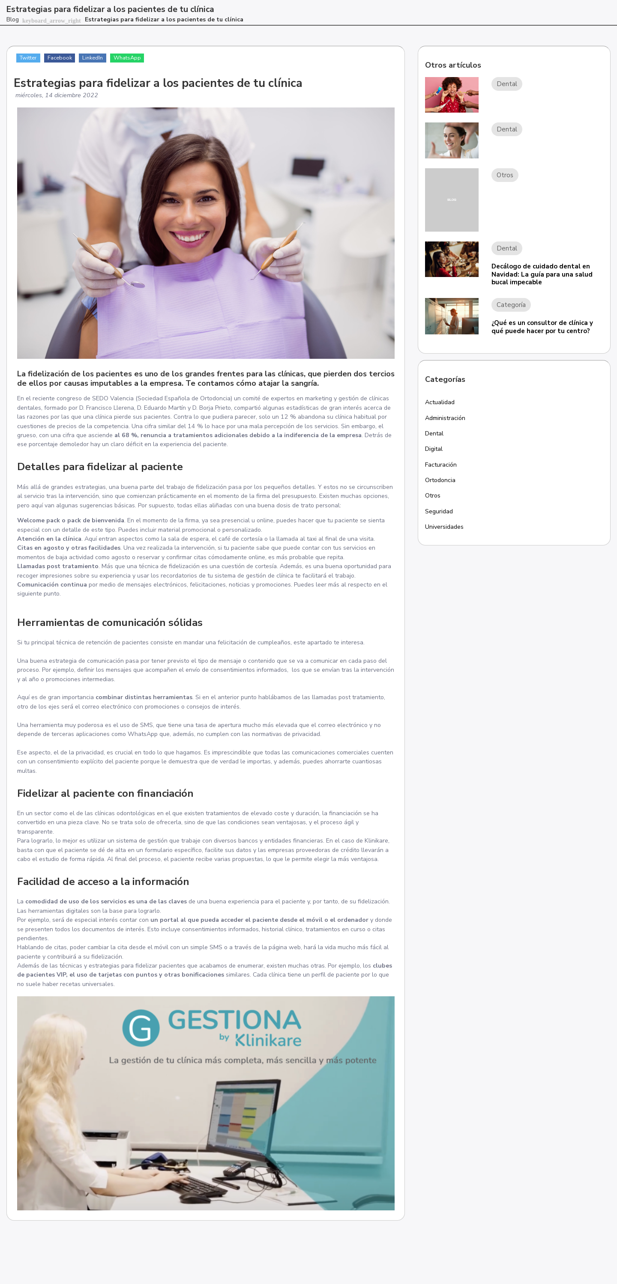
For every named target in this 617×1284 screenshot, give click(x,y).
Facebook (62, 58)
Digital (435, 451)
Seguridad (440, 515)
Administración (446, 418)
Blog (12, 19)
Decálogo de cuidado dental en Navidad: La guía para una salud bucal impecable (542, 274)
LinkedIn (97, 58)
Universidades (445, 531)
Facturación (442, 466)
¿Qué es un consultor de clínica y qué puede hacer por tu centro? (542, 327)
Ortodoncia (441, 483)
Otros (433, 499)
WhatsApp (133, 58)
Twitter (29, 58)
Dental (435, 434)
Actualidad (441, 402)
